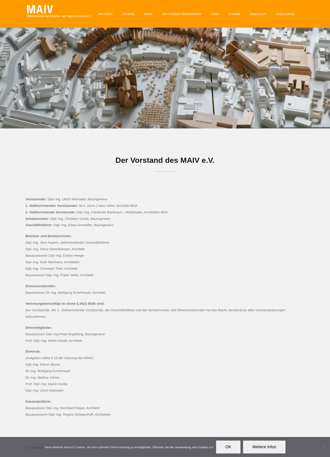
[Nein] (324, 447)
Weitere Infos (264, 447)
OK (228, 447)
